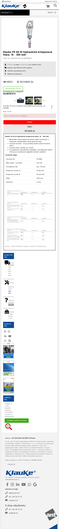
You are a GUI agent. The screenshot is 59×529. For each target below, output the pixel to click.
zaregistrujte (24, 65)
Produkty (7, 12)
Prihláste (10, 65)
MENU (52, 12)
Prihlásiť (54, 1)
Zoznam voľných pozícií (16, 421)
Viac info (9, 292)
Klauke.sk (11, 464)
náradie (32, 444)
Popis (29, 122)
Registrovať (48, 1)
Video (8, 82)
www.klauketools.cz (12, 480)
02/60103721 (9, 94)
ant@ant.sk (13, 500)
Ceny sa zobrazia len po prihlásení (17, 58)
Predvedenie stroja (13, 88)
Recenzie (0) (25, 82)
